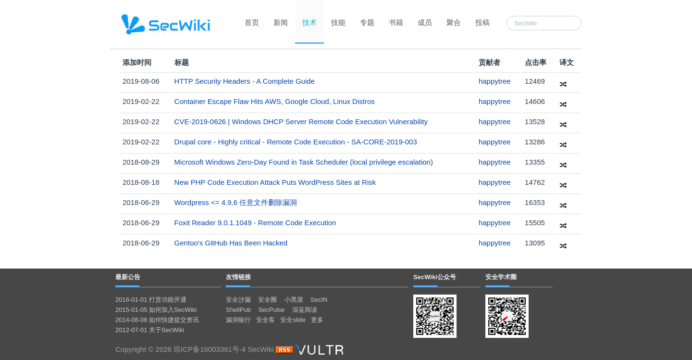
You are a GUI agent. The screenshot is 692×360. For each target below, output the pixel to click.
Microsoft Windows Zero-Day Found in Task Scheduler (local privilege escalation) (303, 162)
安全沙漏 (238, 299)
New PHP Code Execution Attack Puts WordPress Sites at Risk (275, 182)
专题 (367, 22)
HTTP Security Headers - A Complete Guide (244, 81)
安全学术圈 (501, 277)
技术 (309, 22)
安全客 (265, 319)
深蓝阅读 (304, 309)
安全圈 (267, 299)
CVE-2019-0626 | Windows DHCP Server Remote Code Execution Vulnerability (301, 121)
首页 (252, 22)
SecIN (318, 299)
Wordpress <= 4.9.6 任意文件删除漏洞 (235, 202)
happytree (495, 81)
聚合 (453, 22)
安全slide (293, 319)
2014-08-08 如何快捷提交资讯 (157, 319)
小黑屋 (293, 299)
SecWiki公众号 (434, 277)
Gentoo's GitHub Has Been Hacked (231, 243)
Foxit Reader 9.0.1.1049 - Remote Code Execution (255, 223)
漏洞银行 (238, 319)
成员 (425, 22)
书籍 (396, 22)
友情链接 (238, 277)
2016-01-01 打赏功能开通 (150, 299)
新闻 (280, 22)
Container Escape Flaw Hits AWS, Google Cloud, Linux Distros (274, 101)
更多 (317, 319)
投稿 (482, 22)
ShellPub (238, 309)
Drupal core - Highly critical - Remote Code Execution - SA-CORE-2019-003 (295, 142)
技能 (338, 22)
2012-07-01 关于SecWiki (149, 330)
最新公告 (127, 277)
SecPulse (271, 309)
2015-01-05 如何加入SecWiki (156, 309)
